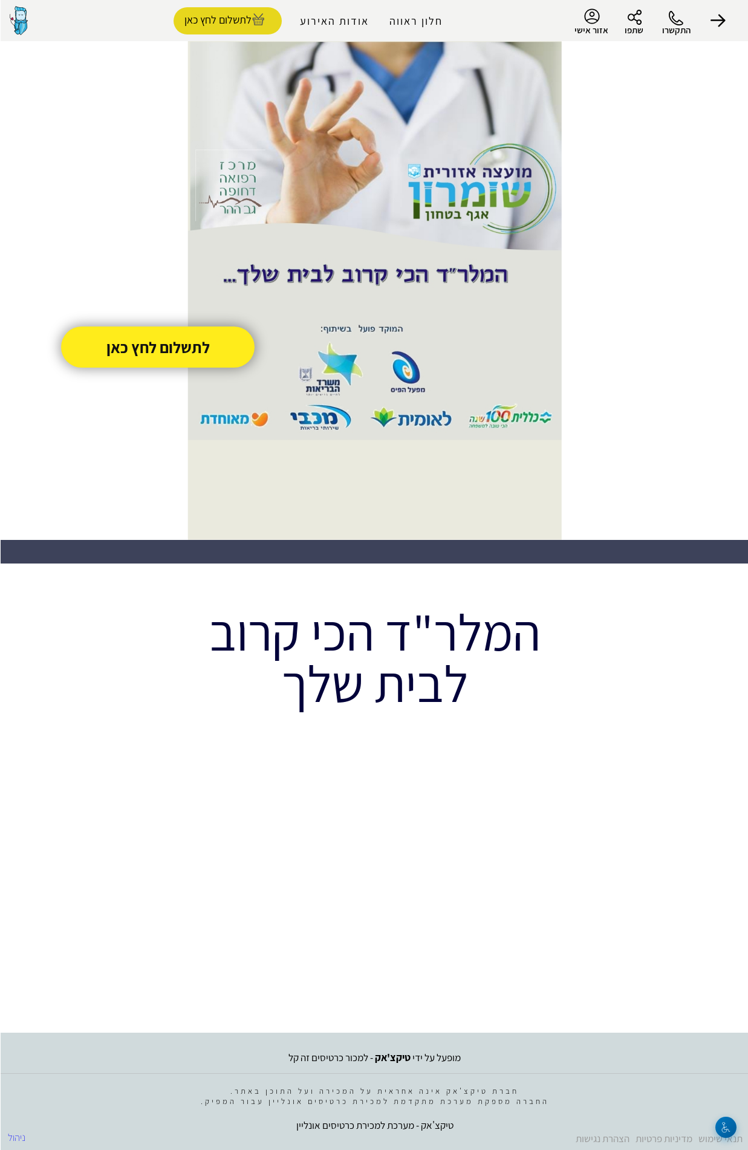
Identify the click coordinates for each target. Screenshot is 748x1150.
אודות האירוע (333, 21)
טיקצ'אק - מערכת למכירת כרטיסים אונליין (374, 1125)
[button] (718, 20)
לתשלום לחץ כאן (157, 347)
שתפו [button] (633, 30)
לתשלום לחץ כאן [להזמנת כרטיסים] (217, 20)
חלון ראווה (415, 21)
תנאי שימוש (720, 1138)
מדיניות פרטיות (663, 1138)
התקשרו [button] (676, 30)
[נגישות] (725, 1127)
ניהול (16, 1137)
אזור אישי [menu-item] (591, 22)
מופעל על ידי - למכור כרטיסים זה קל (374, 1057)
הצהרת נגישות (602, 1138)
